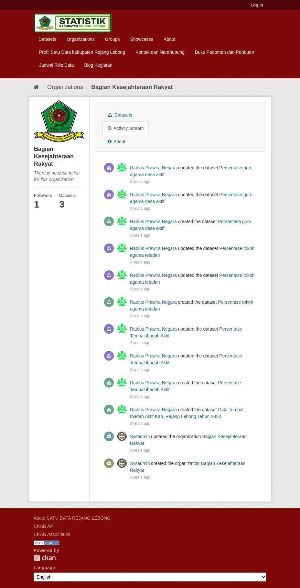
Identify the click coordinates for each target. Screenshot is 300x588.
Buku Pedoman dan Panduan (224, 52)
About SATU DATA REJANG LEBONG (72, 518)
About (170, 39)
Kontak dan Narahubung (160, 52)
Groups (112, 39)
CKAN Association (52, 534)
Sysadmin (140, 436)
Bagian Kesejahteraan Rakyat (132, 87)
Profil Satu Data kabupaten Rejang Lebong (82, 52)
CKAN (45, 557)
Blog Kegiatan (98, 65)
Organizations (80, 39)
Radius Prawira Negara (153, 167)
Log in (257, 5)
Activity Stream (126, 128)
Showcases (142, 39)
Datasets (47, 39)
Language (44, 567)
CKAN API (44, 526)
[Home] (36, 87)
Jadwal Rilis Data (56, 65)
